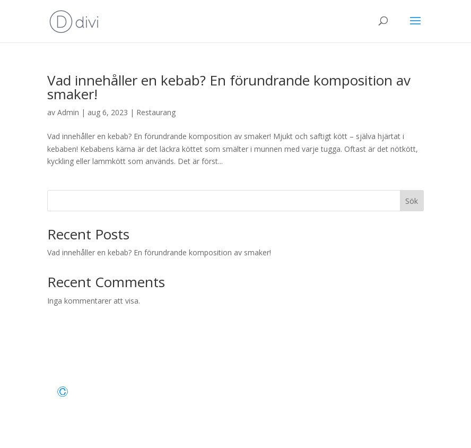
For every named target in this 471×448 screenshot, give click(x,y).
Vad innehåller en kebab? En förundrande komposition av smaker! (229, 87)
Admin (68, 112)
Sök (411, 201)
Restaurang (156, 112)
